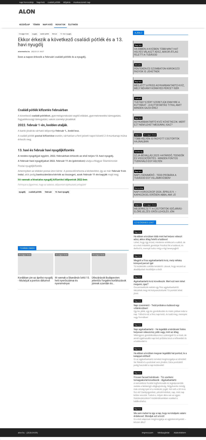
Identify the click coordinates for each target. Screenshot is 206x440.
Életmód (73, 24)
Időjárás (67, 2)
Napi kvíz (40, 2)
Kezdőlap (24, 24)
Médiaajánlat (164, 432)
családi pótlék (54, 2)
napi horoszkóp (26, 2)
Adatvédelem (180, 432)
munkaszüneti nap (81, 2)
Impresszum (147, 432)
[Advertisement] (73, 84)
